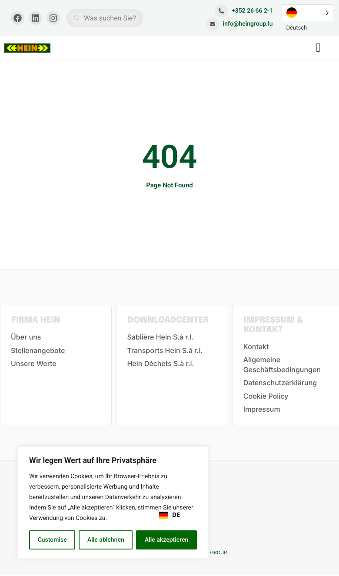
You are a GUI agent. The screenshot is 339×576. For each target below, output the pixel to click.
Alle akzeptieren (166, 539)
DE (169, 515)
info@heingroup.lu (239, 23)
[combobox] (169, 515)
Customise (52, 539)
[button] (318, 48)
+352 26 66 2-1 (244, 10)
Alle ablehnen (105, 539)
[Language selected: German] (308, 12)
